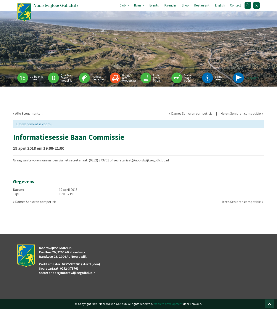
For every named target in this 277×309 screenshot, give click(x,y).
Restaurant (201, 5)
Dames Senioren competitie (191, 113)
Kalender (170, 5)
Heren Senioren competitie (242, 113)
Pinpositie (252, 78)
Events (154, 5)
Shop (185, 5)
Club (123, 5)
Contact (235, 5)
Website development (167, 304)
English (220, 5)
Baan (137, 5)
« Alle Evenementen (27, 113)
